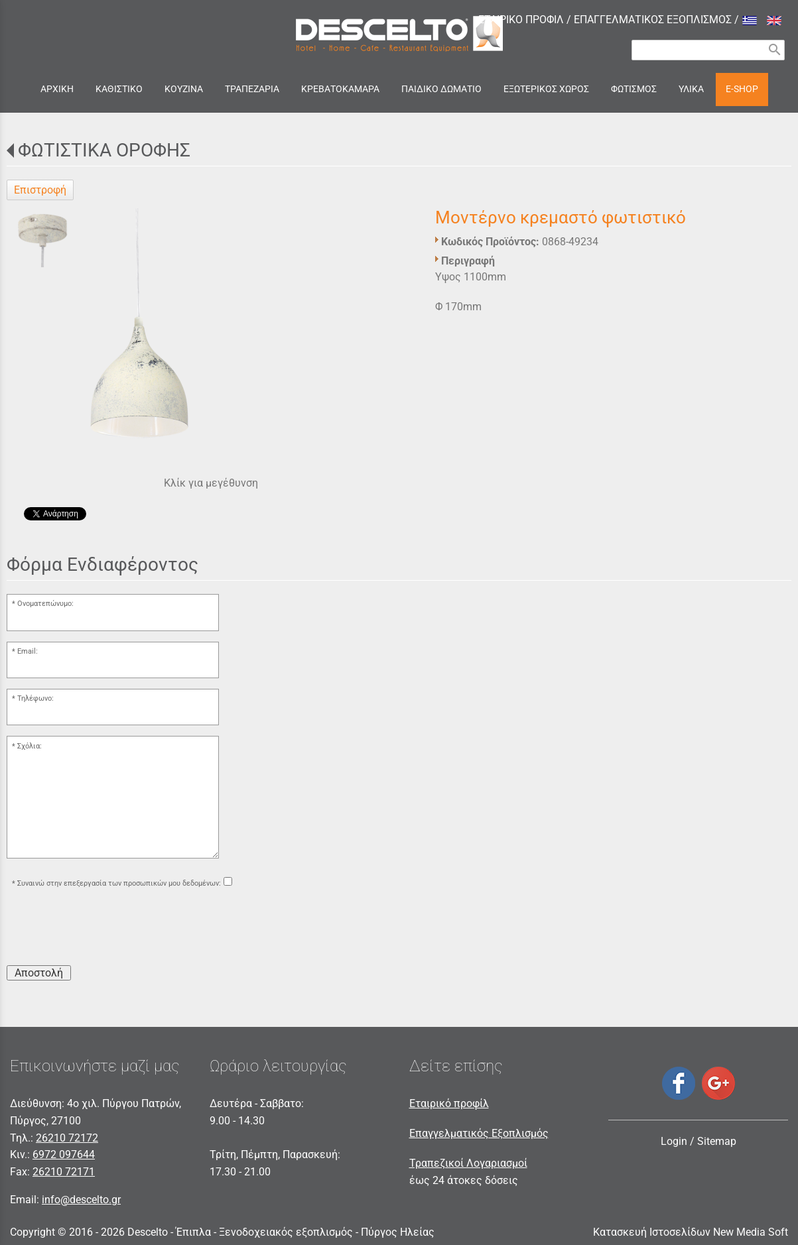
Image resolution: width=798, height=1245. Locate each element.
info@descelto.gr (81, 1199)
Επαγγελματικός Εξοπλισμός (479, 1133)
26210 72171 (64, 1171)
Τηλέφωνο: (35, 698)
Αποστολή (39, 973)
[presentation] (107, 929)
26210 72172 (67, 1138)
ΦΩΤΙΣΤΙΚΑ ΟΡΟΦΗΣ (104, 150)
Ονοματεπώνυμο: (45, 603)
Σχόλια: (29, 746)
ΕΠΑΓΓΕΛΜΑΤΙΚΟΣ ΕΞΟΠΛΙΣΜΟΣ (653, 19)
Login (674, 1141)
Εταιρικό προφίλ (449, 1103)
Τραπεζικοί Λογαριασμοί (468, 1163)
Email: (27, 651)
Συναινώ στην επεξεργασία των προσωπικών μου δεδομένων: (119, 883)
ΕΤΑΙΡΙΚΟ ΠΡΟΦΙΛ (521, 19)
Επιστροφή (40, 190)
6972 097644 (64, 1154)
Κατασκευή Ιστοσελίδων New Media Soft (690, 1232)
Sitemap (716, 1141)
